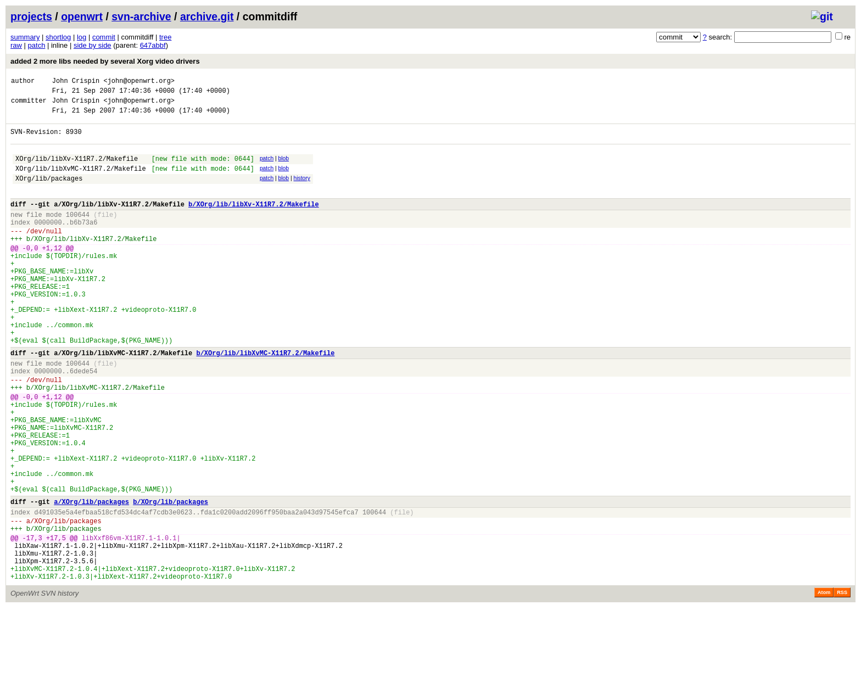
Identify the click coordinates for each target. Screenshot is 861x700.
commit (103, 37)
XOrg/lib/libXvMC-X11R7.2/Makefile (80, 181)
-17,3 (32, 621)
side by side (92, 45)
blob (283, 168)
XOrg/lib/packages (48, 193)
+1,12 (52, 274)
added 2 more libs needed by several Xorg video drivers (105, 61)
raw (16, 45)
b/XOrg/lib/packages (170, 579)
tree (165, 37)
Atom (824, 684)
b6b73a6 (83, 243)
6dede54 (83, 422)
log (81, 37)
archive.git (207, 16)
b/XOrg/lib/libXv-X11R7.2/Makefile (253, 222)
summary (25, 37)
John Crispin (75, 82)
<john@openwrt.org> (139, 82)
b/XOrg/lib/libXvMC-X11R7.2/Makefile (265, 400)
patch (37, 45)
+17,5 (56, 621)
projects (31, 16)
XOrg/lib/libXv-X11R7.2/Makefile (76, 170)
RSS (842, 684)
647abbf (153, 45)
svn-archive (141, 16)
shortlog (58, 37)
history (301, 191)
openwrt (82, 16)
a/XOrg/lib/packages (91, 579)
